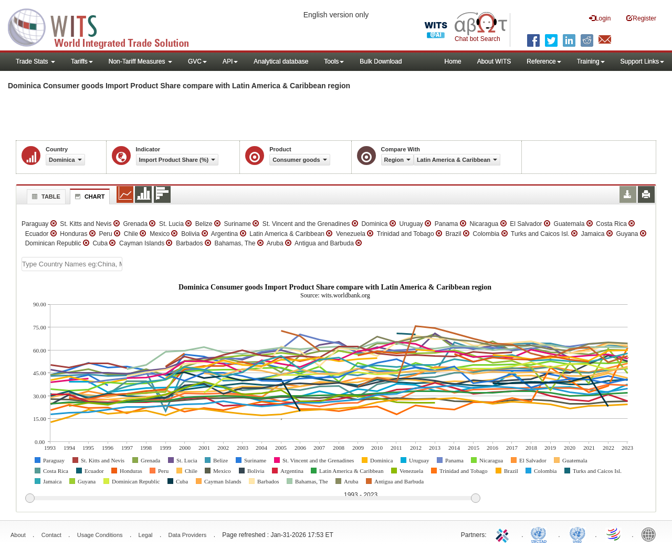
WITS (105, 26)
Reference (544, 61)
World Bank (651, 533)
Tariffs (82, 61)
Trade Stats (35, 61)
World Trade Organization (614, 533)
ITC (504, 533)
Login (600, 18)
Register (641, 18)
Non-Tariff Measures (140, 61)
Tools (334, 61)
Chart (88, 196)
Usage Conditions (100, 535)
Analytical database (281, 61)
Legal (146, 535)
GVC (197, 61)
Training (591, 61)
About (18, 535)
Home (453, 61)
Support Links (642, 61)
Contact (51, 535)
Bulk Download (381, 61)
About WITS (494, 61)
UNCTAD (540, 533)
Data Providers (188, 535)
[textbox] (72, 264)
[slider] (252, 499)
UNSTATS (577, 533)
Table (44, 196)
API (230, 61)
